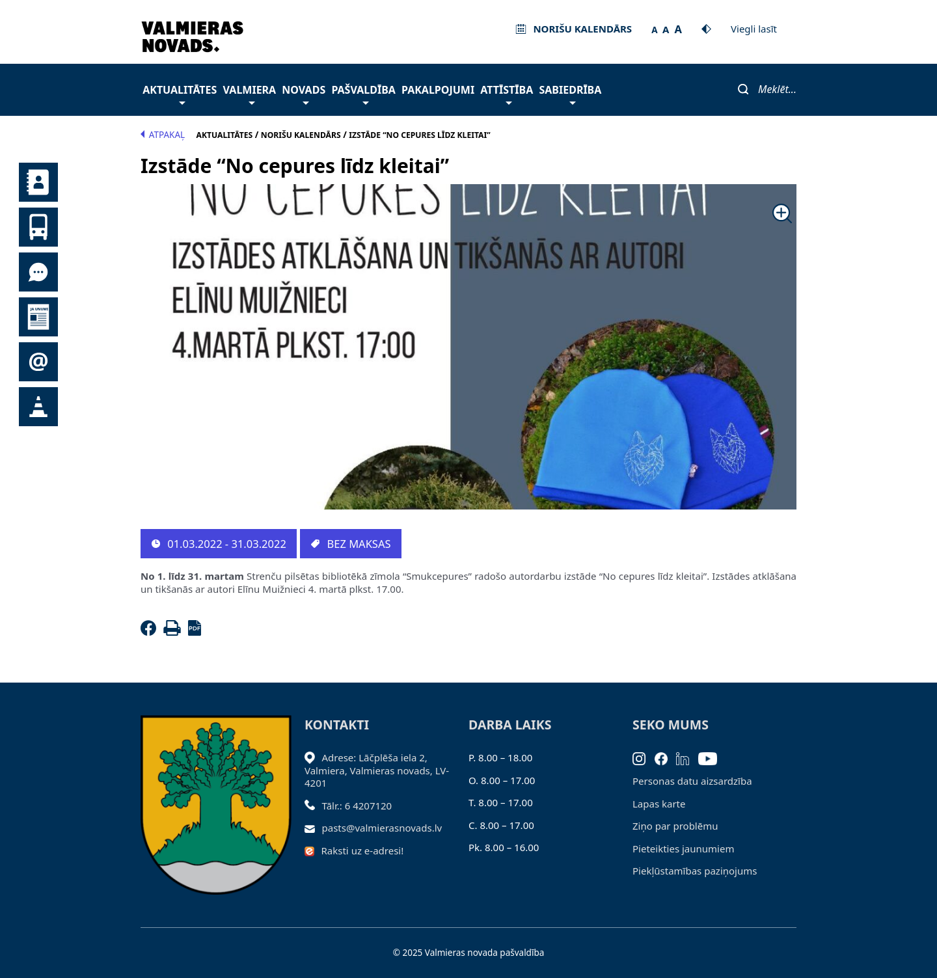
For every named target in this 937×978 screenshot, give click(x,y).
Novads (303, 93)
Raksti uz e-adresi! (362, 850)
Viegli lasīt (754, 28)
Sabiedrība (570, 93)
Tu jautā (38, 272)
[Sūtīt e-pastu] (313, 827)
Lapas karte (659, 803)
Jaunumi (38, 316)
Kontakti (38, 182)
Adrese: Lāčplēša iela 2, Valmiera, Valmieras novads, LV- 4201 (377, 770)
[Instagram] (643, 757)
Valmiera (250, 93)
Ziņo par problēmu (675, 825)
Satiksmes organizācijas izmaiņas (38, 406)
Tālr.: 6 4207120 (357, 805)
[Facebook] (151, 631)
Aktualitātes (180, 93)
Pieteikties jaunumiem (38, 361)
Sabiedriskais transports (38, 227)
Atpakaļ (163, 135)
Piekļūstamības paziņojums (694, 870)
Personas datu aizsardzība (692, 780)
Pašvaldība (363, 93)
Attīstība (506, 93)
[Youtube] (712, 757)
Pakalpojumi (437, 90)
